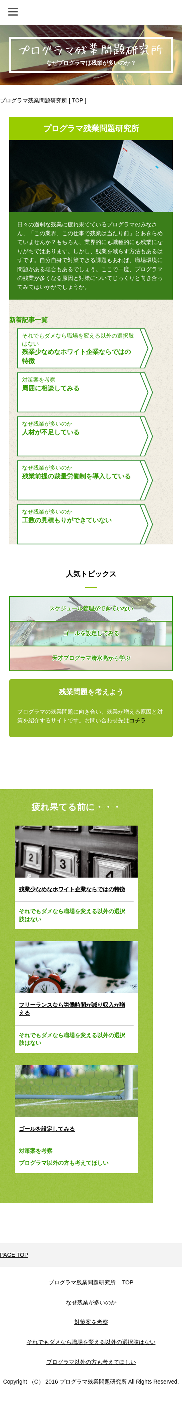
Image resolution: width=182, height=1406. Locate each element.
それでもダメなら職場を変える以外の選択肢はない (72, 915)
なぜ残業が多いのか (47, 423)
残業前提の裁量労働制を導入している (76, 476)
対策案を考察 (39, 379)
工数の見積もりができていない (67, 520)
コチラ (137, 720)
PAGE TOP (14, 1255)
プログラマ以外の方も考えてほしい (63, 1163)
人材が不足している (51, 432)
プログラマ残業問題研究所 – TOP (90, 1282)
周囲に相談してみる (51, 388)
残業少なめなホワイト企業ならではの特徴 (76, 356)
